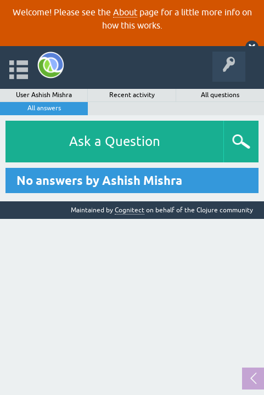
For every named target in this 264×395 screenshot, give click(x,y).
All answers (44, 108)
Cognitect (129, 210)
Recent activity (132, 95)
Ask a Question (114, 141)
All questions (220, 95)
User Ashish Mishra (44, 95)
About (125, 12)
